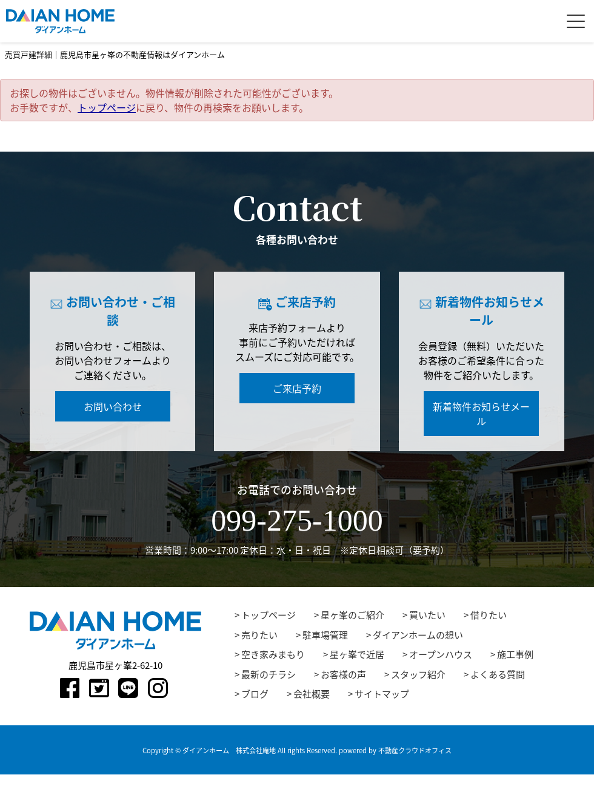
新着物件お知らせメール (481, 413)
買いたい (427, 615)
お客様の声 (343, 674)
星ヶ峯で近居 (357, 654)
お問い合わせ (113, 406)
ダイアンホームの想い (418, 635)
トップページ (107, 107)
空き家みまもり (273, 654)
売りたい (259, 635)
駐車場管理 (325, 635)
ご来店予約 (297, 388)
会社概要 (311, 693)
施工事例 (515, 654)
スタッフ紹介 (418, 674)
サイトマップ (382, 693)
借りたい (488, 615)
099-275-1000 (296, 520)
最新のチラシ (268, 674)
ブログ (255, 693)
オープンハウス (440, 654)
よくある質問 (497, 674)
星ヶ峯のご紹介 (352, 615)
